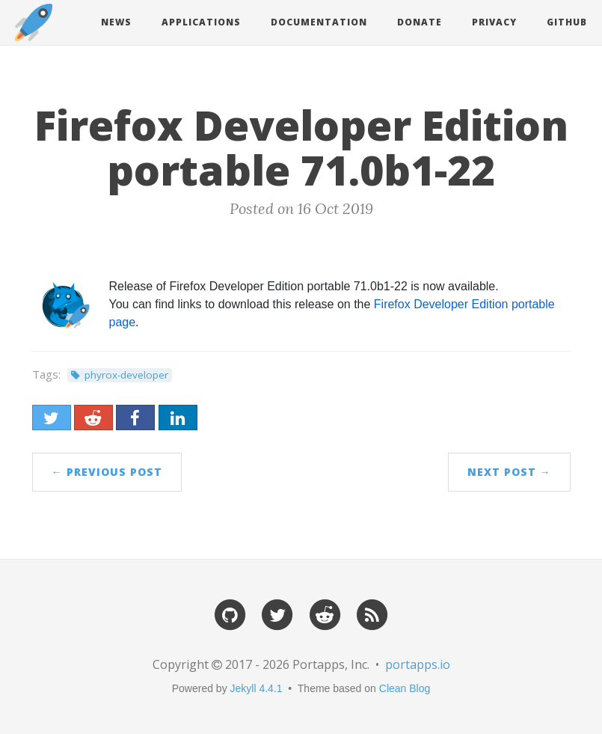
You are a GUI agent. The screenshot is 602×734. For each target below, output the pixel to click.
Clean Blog (405, 688)
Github (567, 22)
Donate (419, 22)
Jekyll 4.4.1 (256, 688)
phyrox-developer (126, 375)
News (116, 22)
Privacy (494, 22)
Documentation (319, 22)
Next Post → (509, 472)
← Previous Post (107, 472)
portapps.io (417, 664)
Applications (201, 22)
